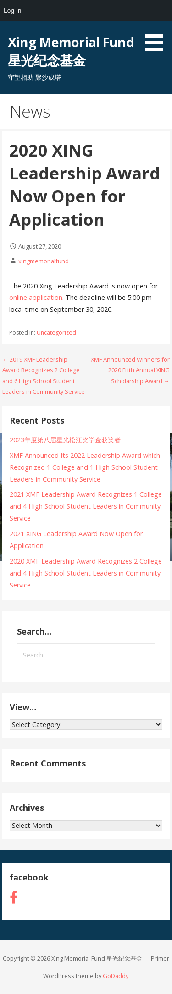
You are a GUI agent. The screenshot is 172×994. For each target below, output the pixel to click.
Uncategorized (56, 333)
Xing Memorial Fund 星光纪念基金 (70, 51)
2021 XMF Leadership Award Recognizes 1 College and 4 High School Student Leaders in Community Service (86, 506)
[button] (157, 27)
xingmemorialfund (43, 261)
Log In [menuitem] (12, 10)
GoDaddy (115, 976)
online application (35, 297)
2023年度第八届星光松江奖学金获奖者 (65, 439)
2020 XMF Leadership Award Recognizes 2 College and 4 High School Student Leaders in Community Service (86, 573)
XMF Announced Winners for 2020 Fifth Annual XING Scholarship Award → (130, 370)
